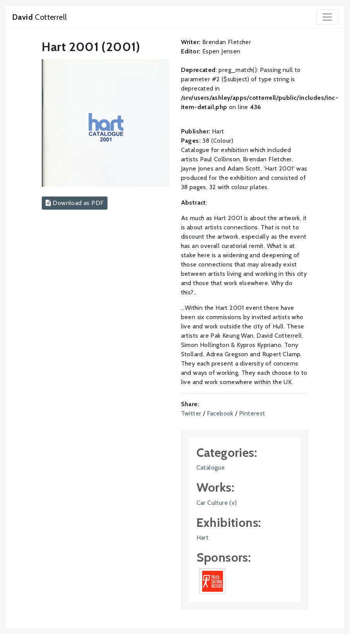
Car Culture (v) (216, 502)
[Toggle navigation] (327, 17)
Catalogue (210, 467)
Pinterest (252, 413)
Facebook (220, 413)
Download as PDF (75, 203)
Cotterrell (39, 17)
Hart (202, 537)
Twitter (191, 413)
